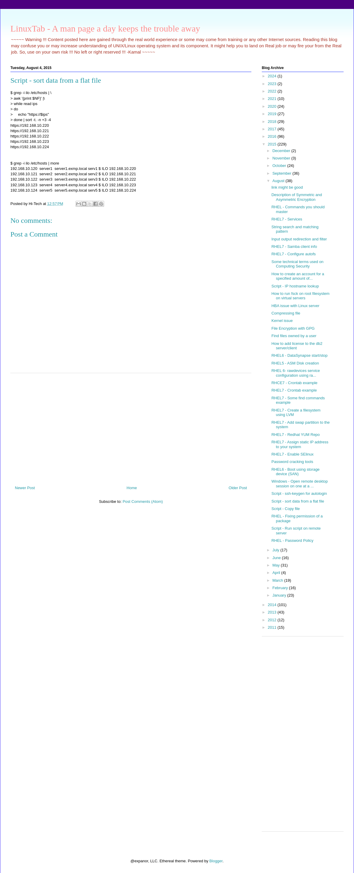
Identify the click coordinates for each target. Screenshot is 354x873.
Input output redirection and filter (299, 239)
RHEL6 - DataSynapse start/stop (299, 355)
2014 (273, 605)
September (282, 173)
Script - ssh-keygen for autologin (299, 493)
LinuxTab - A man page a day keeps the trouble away (105, 28)
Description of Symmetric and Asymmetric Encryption (296, 197)
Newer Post (25, 488)
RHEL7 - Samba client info (294, 246)
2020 (273, 106)
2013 (273, 612)
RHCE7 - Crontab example (294, 383)
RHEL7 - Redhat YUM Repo (295, 434)
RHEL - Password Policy (292, 540)
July (276, 550)
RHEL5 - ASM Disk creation (295, 363)
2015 (273, 144)
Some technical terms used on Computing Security (297, 264)
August (279, 181)
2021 (273, 98)
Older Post (238, 488)
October (279, 165)
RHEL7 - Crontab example (294, 390)
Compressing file (285, 313)
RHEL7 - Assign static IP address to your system (299, 444)
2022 (273, 91)
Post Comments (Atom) (143, 501)
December (282, 150)
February (280, 588)
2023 (273, 84)
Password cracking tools (292, 461)
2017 (273, 129)
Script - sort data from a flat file (297, 501)
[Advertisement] (131, 427)
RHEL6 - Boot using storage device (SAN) (295, 471)
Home (132, 488)
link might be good (287, 187)
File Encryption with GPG (292, 328)
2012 (273, 620)
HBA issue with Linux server (295, 305)
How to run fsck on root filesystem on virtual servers (300, 296)
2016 (273, 136)
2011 (273, 627)
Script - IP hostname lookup (295, 286)
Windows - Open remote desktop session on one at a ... (299, 483)
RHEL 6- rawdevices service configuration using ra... (295, 373)
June (277, 558)
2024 (273, 76)
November (282, 158)
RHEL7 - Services (286, 219)
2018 (273, 121)
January (279, 595)
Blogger (216, 861)
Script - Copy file (285, 508)
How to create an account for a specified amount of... (297, 276)
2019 (273, 114)
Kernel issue (282, 320)
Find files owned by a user (293, 336)
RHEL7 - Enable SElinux (292, 454)
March (278, 580)
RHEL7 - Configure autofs (293, 254)
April (276, 572)
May (276, 565)
